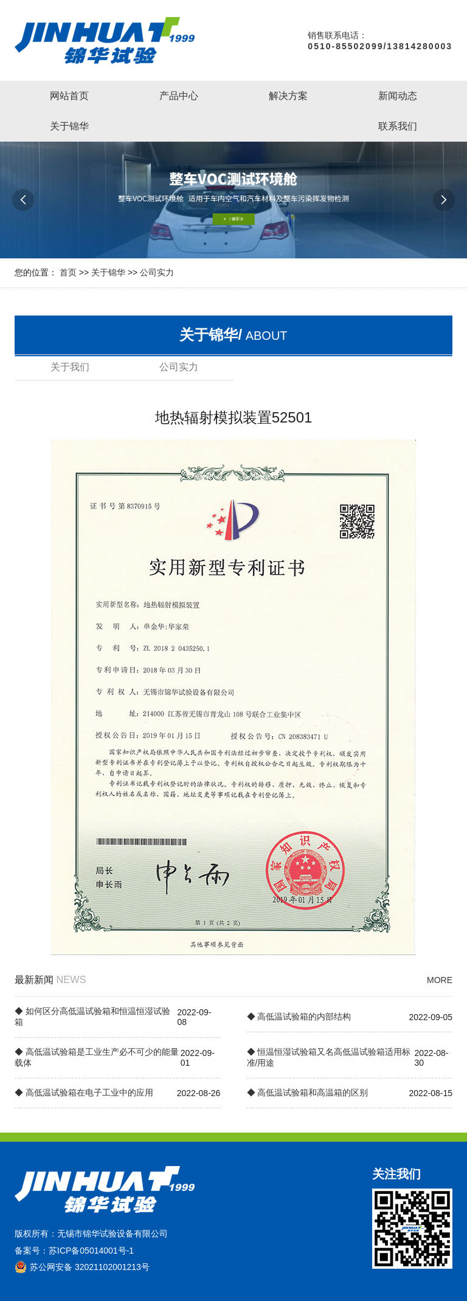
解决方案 (288, 96)
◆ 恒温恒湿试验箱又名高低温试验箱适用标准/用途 (329, 1057)
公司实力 (157, 272)
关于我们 (69, 367)
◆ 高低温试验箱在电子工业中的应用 (84, 1092)
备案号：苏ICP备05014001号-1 (74, 1250)
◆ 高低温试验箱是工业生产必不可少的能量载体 (97, 1057)
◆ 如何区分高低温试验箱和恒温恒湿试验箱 (92, 1016)
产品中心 (178, 96)
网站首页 (69, 96)
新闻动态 (397, 96)
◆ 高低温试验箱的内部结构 (299, 1016)
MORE (439, 980)
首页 (68, 272)
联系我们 (397, 126)
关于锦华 (69, 126)
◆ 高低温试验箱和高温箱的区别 (307, 1092)
